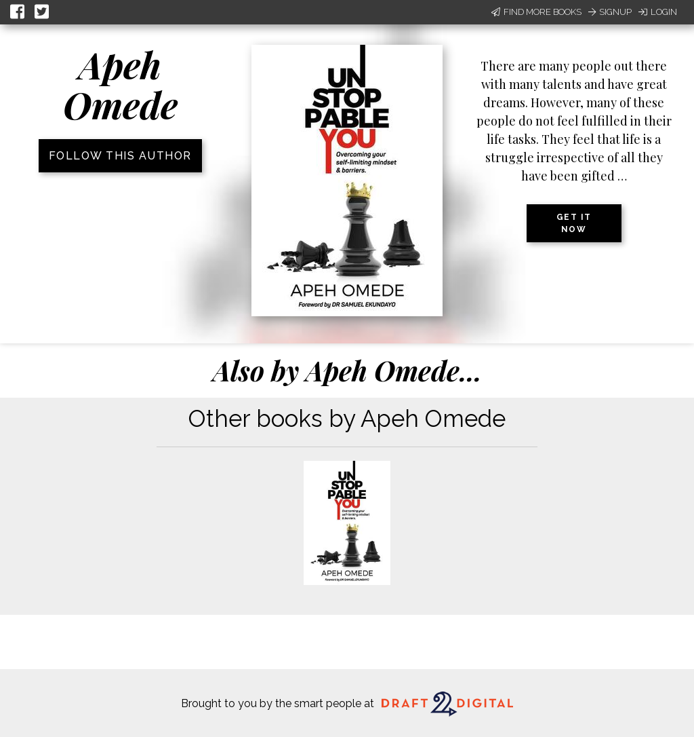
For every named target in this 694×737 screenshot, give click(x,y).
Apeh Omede (120, 84)
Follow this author (120, 155)
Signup (610, 12)
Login (657, 12)
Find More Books (536, 12)
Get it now (574, 223)
